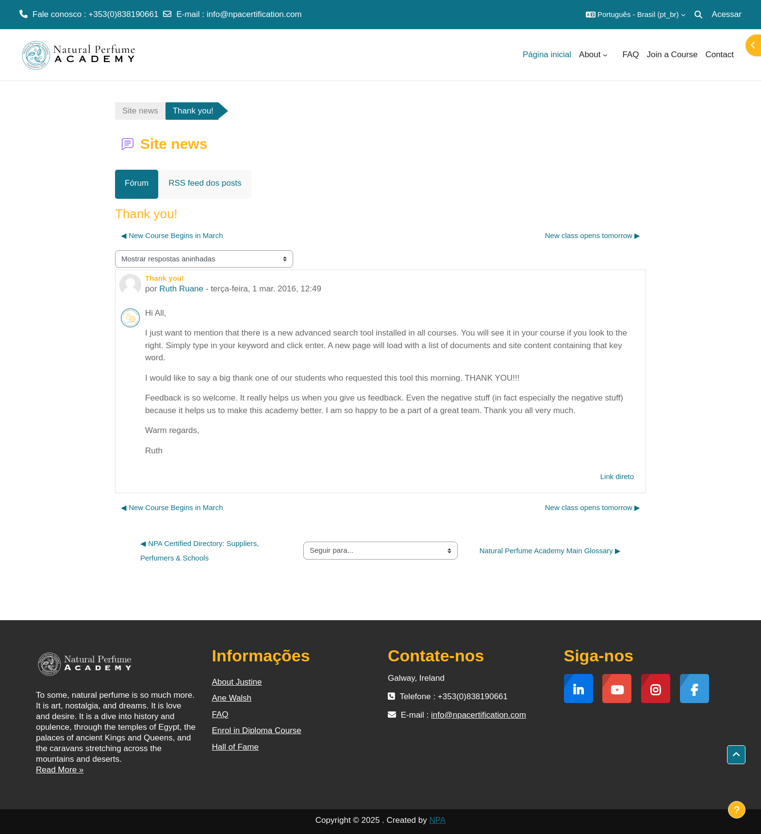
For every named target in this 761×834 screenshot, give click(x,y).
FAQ (220, 714)
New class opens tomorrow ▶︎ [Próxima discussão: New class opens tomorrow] (592, 235)
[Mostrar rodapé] (736, 809)
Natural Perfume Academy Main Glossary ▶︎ (550, 550)
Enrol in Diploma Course (256, 730)
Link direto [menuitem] (617, 476)
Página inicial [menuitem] (547, 54)
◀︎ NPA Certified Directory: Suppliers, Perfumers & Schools (200, 550)
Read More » (59, 769)
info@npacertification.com (254, 14)
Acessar (727, 14)
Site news (140, 110)
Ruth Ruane (181, 288)
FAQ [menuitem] (631, 54)
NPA (437, 820)
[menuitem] (615, 54)
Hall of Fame (235, 747)
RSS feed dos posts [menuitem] (204, 183)
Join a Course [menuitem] (672, 54)
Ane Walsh (232, 698)
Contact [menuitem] (719, 54)
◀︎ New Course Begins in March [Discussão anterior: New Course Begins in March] (172, 235)
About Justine (237, 682)
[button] (635, 14)
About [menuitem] (589, 54)
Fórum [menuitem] (137, 183)
